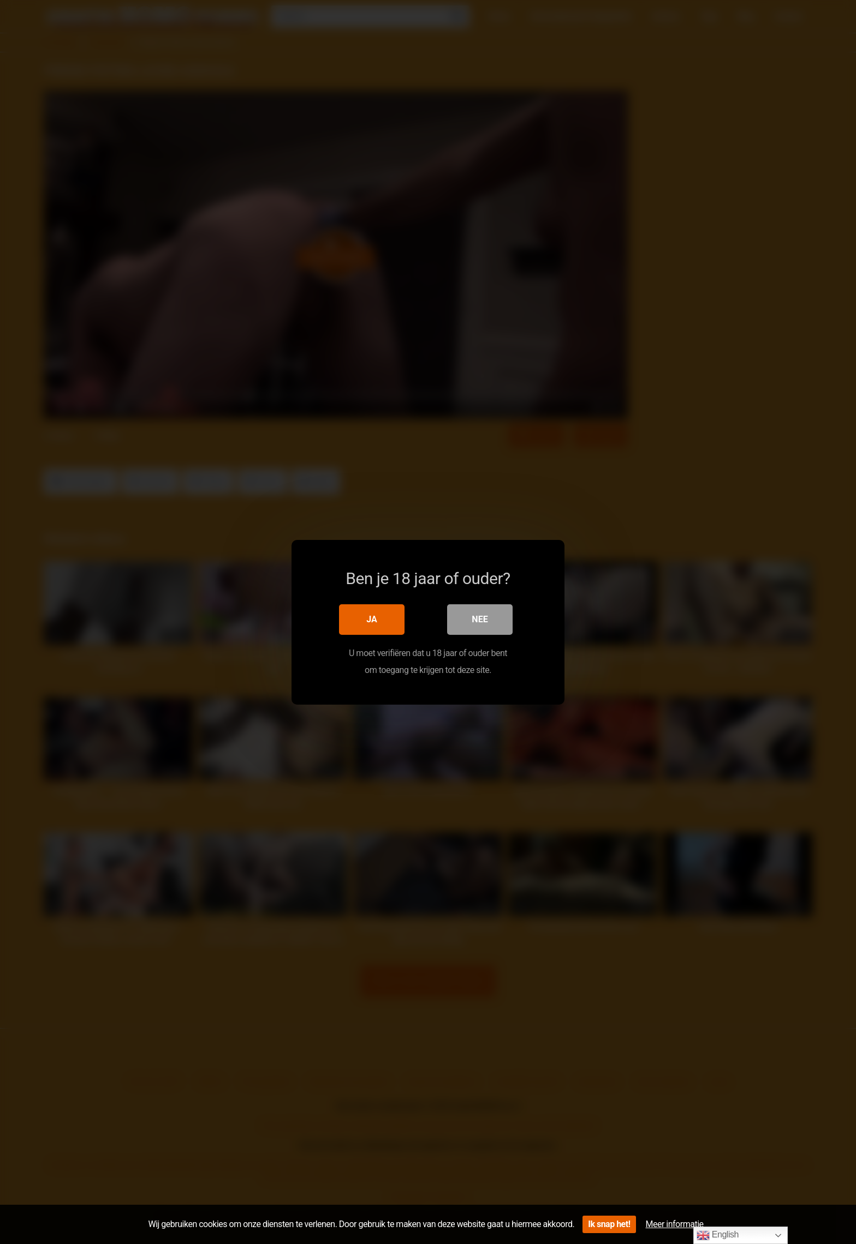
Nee (480, 619)
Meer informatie (675, 1224)
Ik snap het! (609, 1224)
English (718, 1235)
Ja (371, 619)
